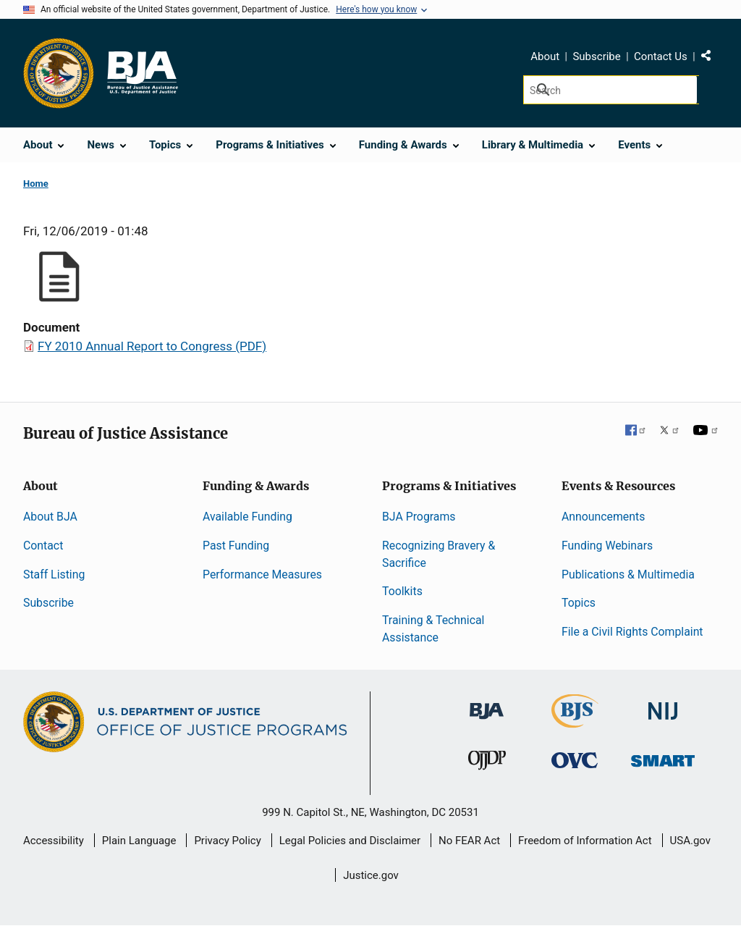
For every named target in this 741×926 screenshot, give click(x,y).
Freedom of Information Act (585, 840)
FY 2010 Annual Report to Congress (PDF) (152, 346)
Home (35, 183)
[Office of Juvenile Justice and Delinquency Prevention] (487, 763)
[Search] (611, 89)
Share (711, 58)
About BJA (50, 516)
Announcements (603, 516)
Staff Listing (54, 574)
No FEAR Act (469, 840)
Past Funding (236, 545)
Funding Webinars (607, 545)
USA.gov (690, 840)
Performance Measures (262, 574)
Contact (43, 545)
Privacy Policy (227, 840)
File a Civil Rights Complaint (632, 632)
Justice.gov (371, 875)
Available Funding (247, 516)
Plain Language (139, 840)
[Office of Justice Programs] (58, 73)
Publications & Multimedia (628, 574)
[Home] (142, 73)
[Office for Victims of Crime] (574, 760)
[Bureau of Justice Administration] (487, 704)
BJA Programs (419, 516)
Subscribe (596, 56)
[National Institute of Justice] (662, 705)
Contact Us (660, 56)
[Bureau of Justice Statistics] (574, 721)
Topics (579, 603)
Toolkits (402, 591)
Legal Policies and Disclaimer (349, 840)
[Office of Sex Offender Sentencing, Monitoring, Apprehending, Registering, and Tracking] (663, 757)
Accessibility (53, 840)
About (544, 56)
